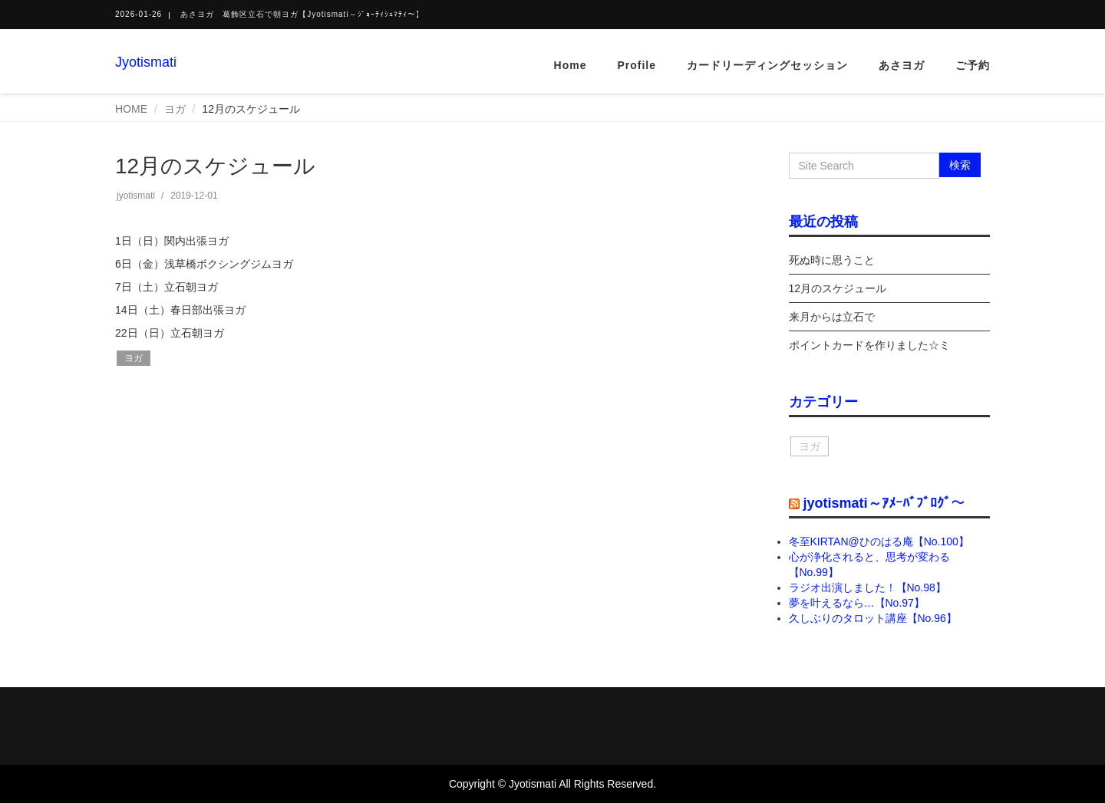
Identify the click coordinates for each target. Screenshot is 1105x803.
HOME (131, 109)
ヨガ (175, 109)
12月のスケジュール (838, 288)
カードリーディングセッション (767, 65)
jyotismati (136, 195)
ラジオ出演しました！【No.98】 (867, 587)
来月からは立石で (832, 317)
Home (570, 65)
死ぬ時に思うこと (832, 260)
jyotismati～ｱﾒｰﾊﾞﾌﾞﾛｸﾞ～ (884, 503)
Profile (636, 65)
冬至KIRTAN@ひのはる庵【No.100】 (879, 541)
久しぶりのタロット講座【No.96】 (873, 618)
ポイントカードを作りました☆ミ (869, 345)
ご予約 (972, 65)
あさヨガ (902, 65)
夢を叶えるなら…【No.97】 (857, 603)
